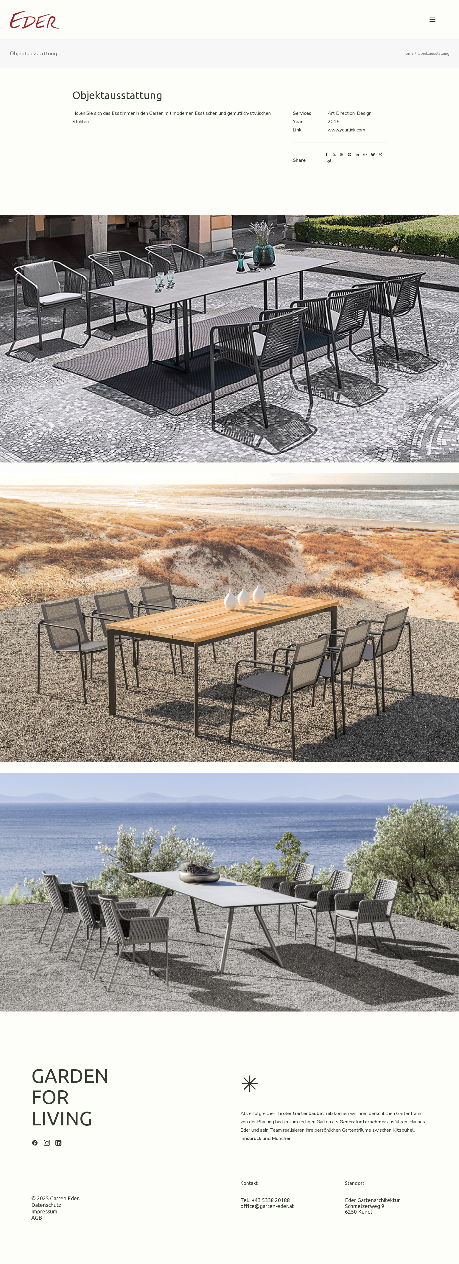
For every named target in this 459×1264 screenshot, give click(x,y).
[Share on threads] (342, 155)
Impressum (44, 1211)
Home (408, 53)
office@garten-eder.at (267, 1206)
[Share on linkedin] (357, 155)
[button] (432, 19)
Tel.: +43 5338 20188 (265, 1200)
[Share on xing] (380, 155)
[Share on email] (329, 161)
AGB (36, 1218)
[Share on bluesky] (372, 155)
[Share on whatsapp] (365, 155)
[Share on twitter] (334, 155)
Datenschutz (46, 1205)
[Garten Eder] (34, 20)
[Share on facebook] (326, 155)
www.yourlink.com (346, 130)
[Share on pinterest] (349, 155)
